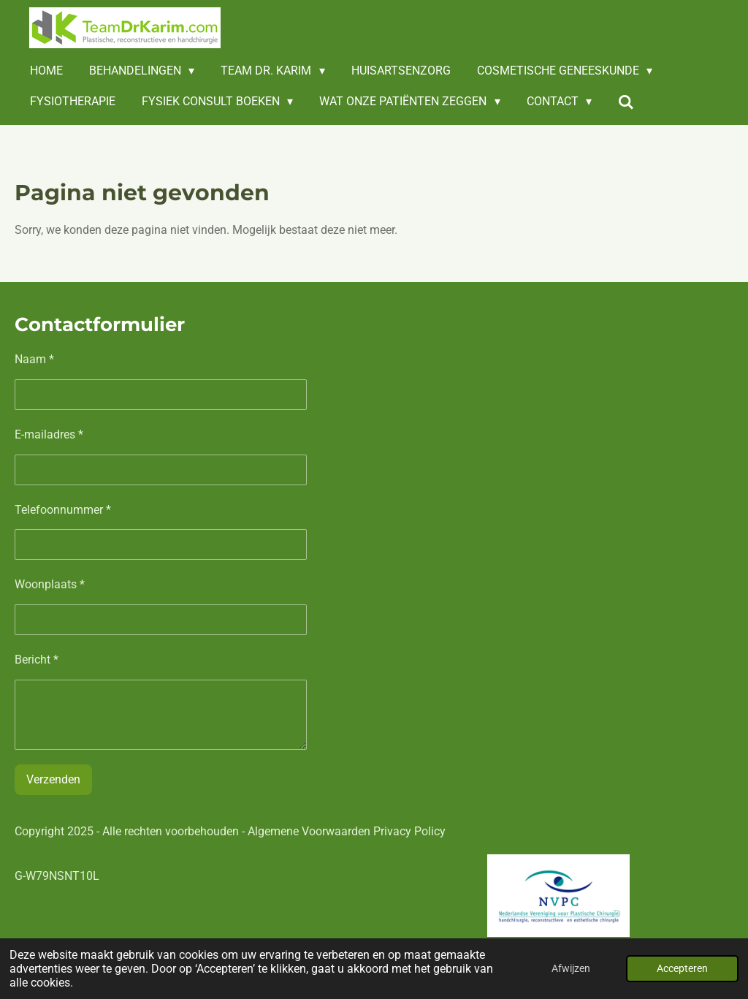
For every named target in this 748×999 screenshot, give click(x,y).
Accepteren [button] (682, 968)
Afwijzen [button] (571, 968)
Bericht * (36, 660)
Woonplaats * (50, 585)
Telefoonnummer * (63, 510)
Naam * (34, 359)
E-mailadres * (49, 434)
